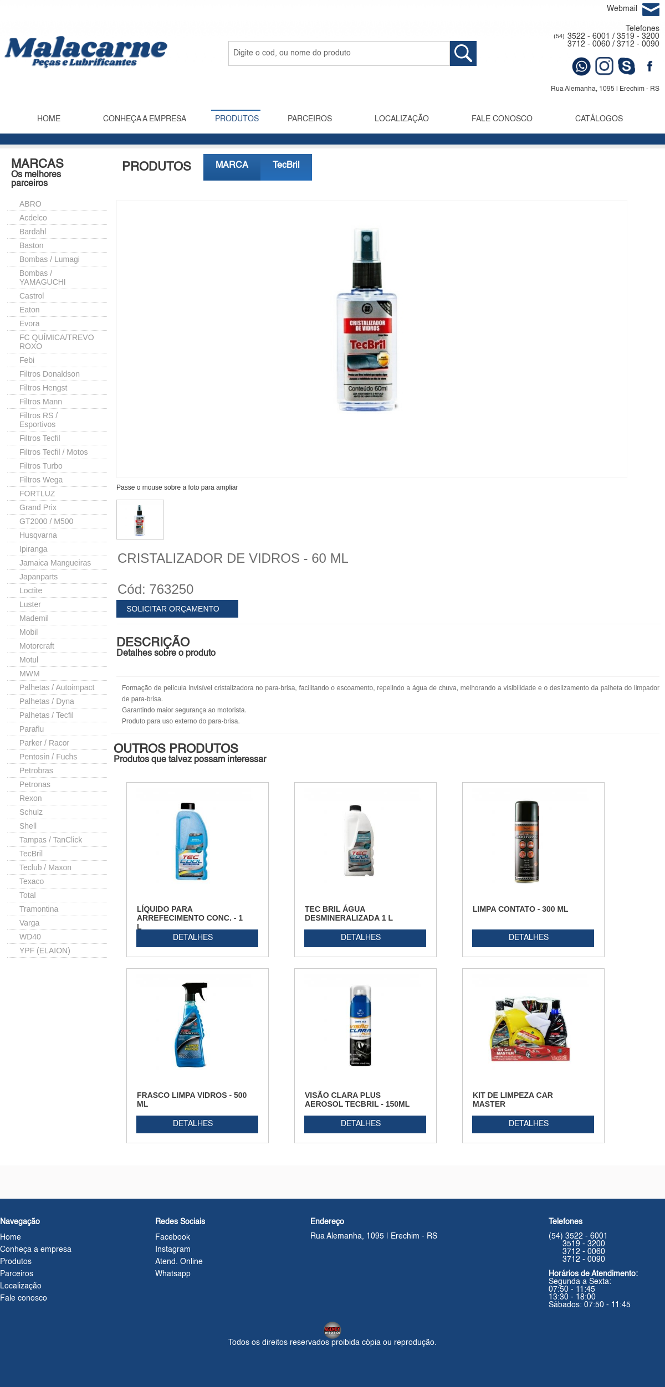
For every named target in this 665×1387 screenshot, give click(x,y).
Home (10, 1237)
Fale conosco (23, 1298)
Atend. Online (179, 1262)
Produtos (16, 1262)
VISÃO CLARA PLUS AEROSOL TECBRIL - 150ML (357, 1099)
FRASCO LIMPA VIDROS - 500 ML (192, 1099)
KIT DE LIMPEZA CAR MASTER (513, 1099)
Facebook (172, 1237)
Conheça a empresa (35, 1250)
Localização (21, 1286)
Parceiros (16, 1274)
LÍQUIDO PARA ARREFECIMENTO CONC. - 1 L (190, 918)
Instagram (173, 1250)
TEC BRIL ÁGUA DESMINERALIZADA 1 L (349, 913)
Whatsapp (173, 1274)
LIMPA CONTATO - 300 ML (521, 909)
